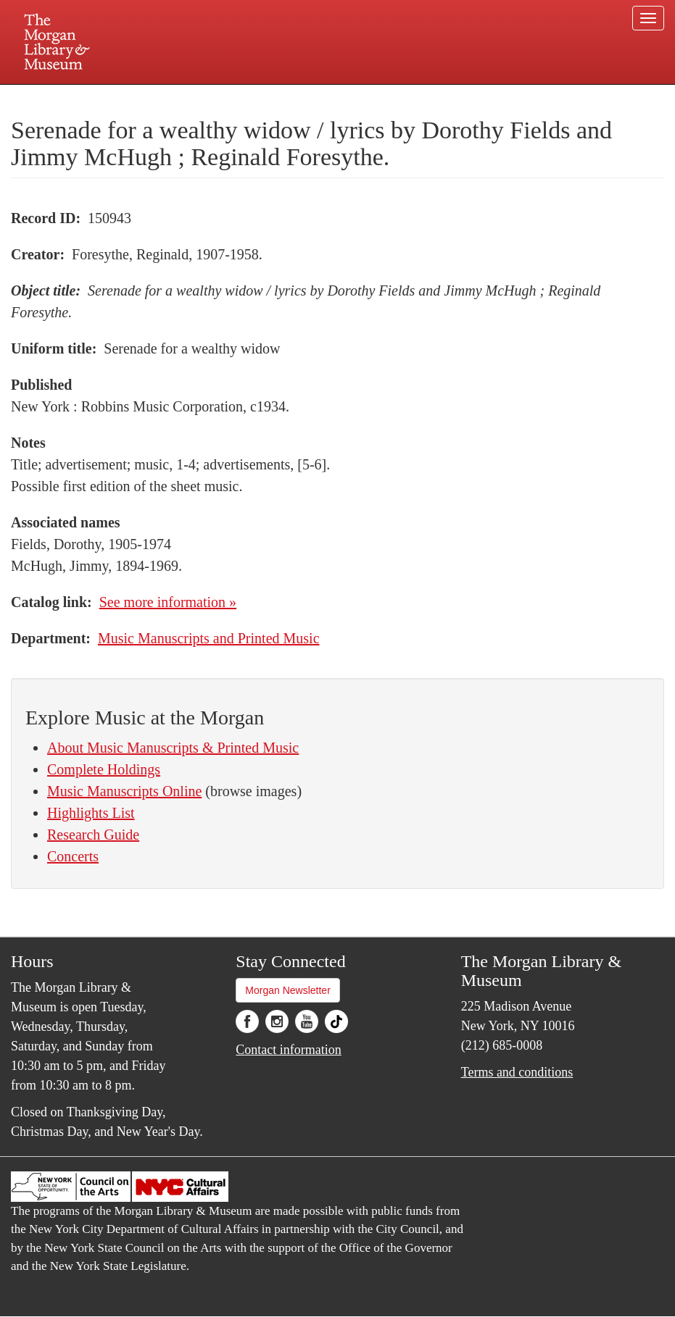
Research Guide (93, 835)
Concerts (73, 856)
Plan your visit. (165, 97)
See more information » (167, 602)
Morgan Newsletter (288, 990)
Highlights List (91, 813)
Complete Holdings (103, 769)
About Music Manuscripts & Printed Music (173, 748)
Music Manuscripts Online (124, 791)
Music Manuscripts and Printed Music (209, 638)
